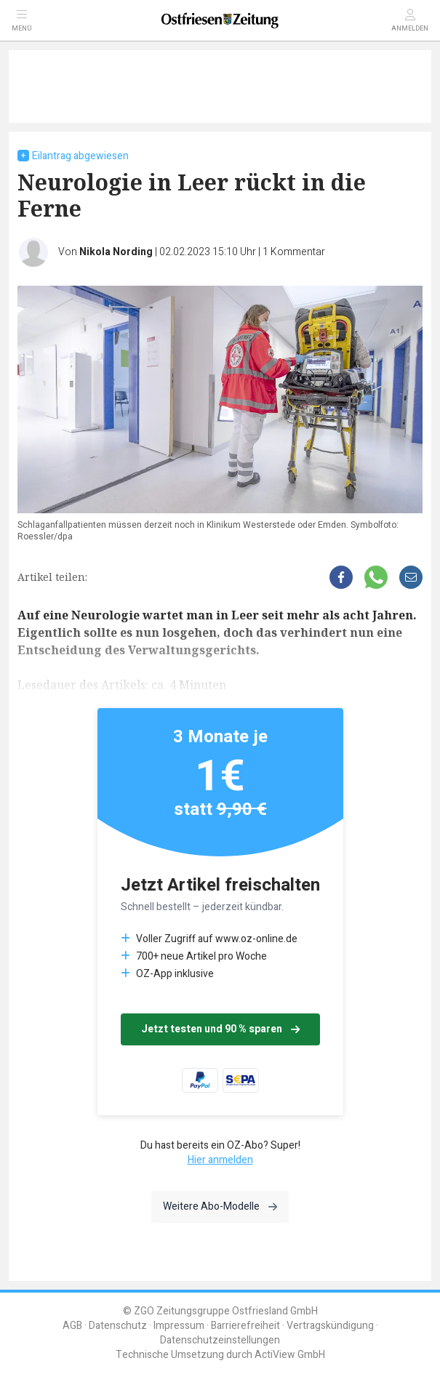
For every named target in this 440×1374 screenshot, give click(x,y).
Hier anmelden (220, 1160)
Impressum (178, 1325)
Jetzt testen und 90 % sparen (220, 1029)
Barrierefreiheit (245, 1325)
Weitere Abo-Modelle (220, 1206)
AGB (72, 1325)
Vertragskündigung (330, 1325)
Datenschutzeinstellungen (220, 1340)
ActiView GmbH (290, 1354)
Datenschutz (118, 1325)
